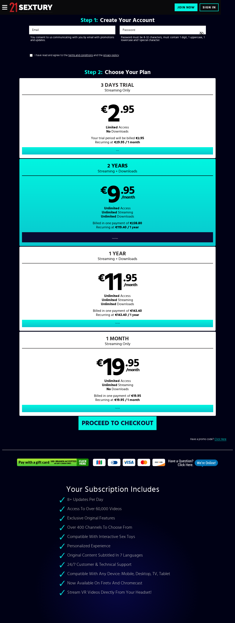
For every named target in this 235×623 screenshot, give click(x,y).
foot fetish (96, 425)
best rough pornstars (16, 411)
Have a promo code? (208, 189)
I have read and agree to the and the (77, 55)
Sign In (209, 7)
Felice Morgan (72, 411)
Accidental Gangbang (90, 439)
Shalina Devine (94, 411)
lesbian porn (10, 430)
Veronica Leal (32, 416)
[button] (31, 122)
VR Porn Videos (154, 435)
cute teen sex (81, 421)
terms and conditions (80, 55)
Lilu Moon (50, 416)
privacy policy (111, 55)
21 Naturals (65, 439)
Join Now (186, 7)
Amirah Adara (11, 416)
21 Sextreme (10, 444)
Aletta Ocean (52, 411)
